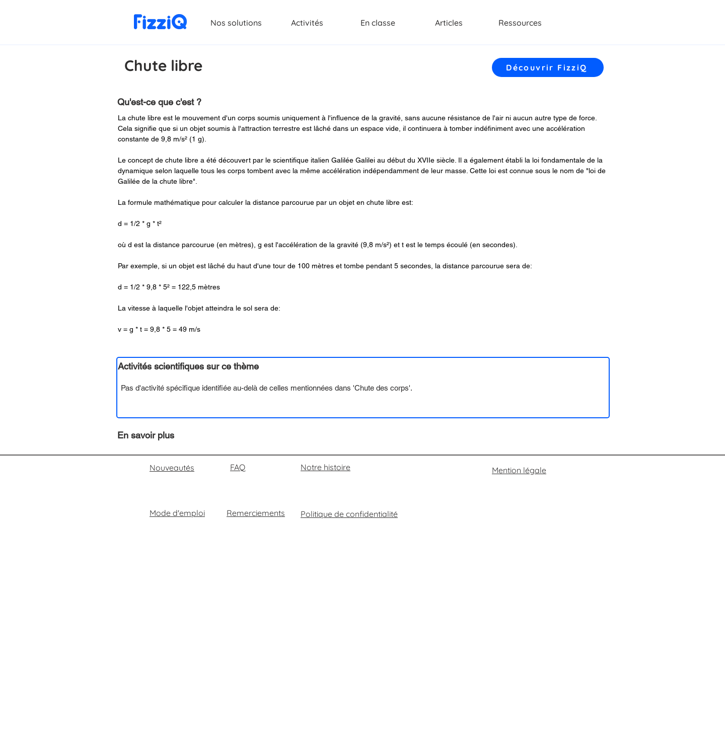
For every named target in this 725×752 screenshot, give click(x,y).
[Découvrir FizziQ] (548, 67)
